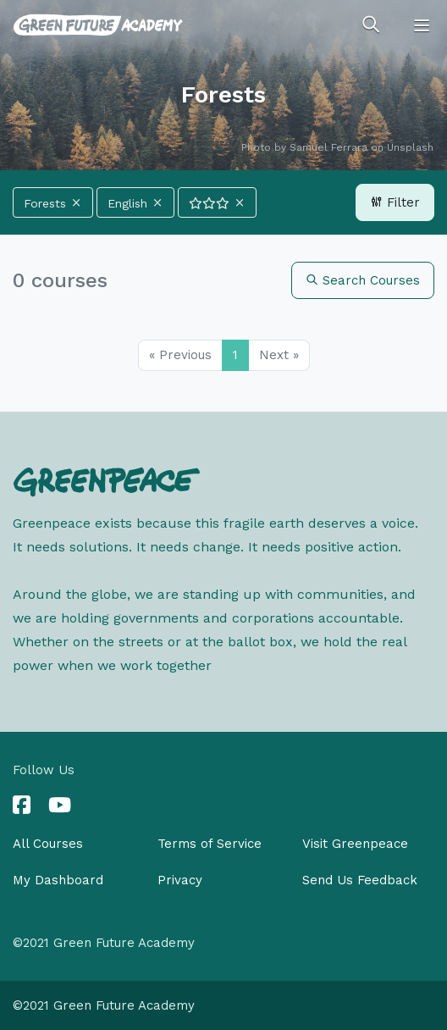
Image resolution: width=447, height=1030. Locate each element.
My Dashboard (58, 880)
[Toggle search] (370, 25)
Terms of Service (209, 843)
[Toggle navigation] (421, 25)
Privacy (179, 880)
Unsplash (410, 147)
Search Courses (363, 280)
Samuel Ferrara (328, 147)
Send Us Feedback (359, 880)
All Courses (48, 843)
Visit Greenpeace (355, 843)
